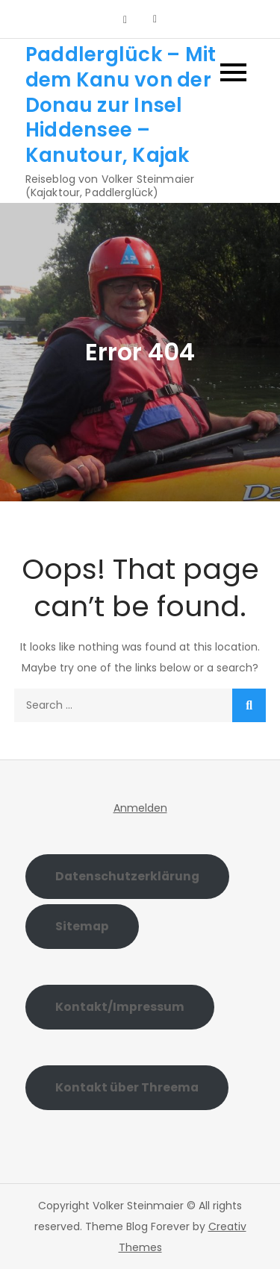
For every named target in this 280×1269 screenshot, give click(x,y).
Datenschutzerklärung (127, 876)
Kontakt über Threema (127, 1087)
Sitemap (82, 926)
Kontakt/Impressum (119, 1006)
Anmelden (140, 807)
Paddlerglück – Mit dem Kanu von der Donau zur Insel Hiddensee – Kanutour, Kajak (121, 105)
